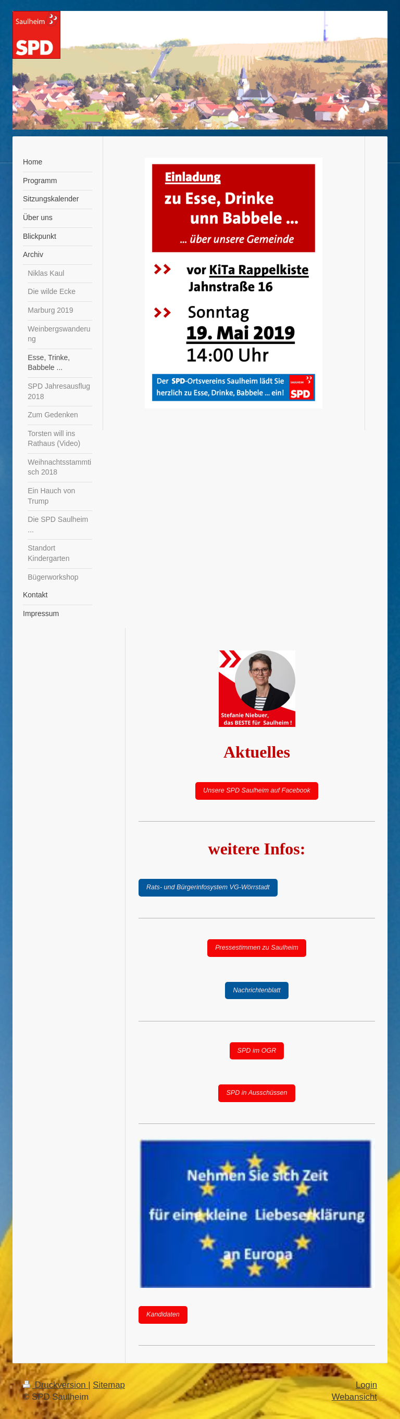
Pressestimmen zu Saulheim (256, 947)
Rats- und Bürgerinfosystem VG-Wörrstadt (208, 887)
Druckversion (55, 1385)
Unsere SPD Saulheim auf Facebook (256, 790)
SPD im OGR (257, 1050)
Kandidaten (163, 1314)
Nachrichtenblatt (256, 990)
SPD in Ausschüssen (256, 1092)
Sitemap (109, 1385)
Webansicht (354, 1397)
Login (366, 1385)
